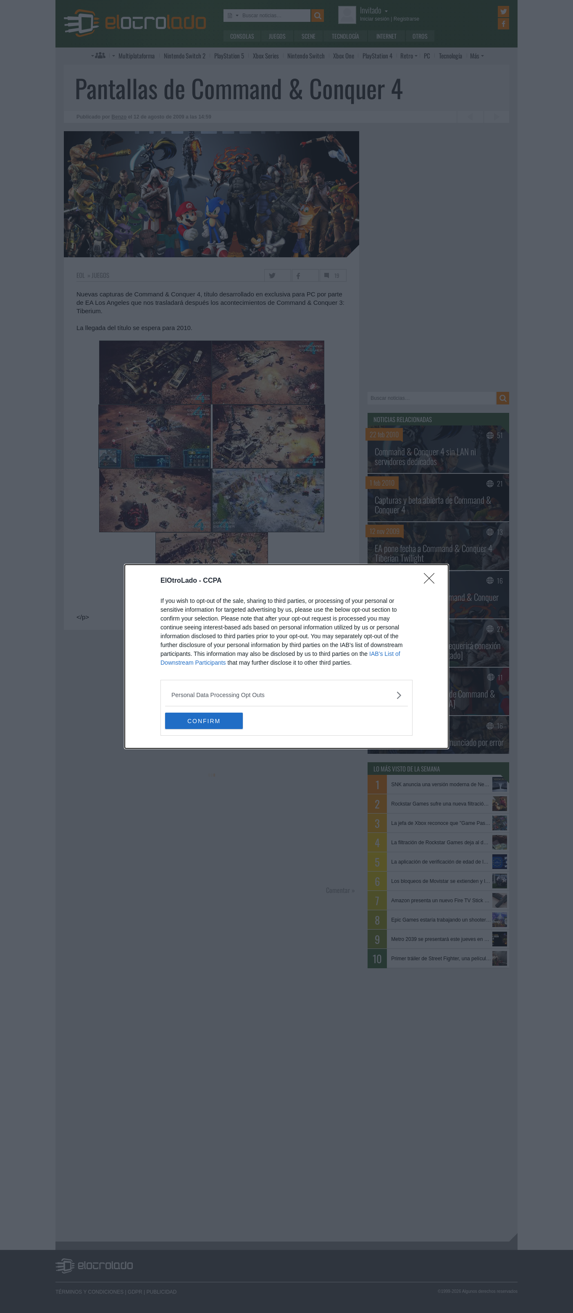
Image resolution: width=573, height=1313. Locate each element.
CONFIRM (204, 720)
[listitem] (286, 695)
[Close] (432, 581)
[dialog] (286, 657)
